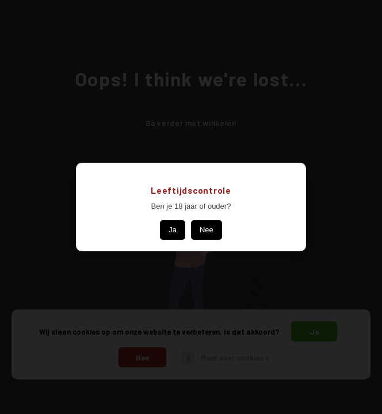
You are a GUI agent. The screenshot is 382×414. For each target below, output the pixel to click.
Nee (206, 229)
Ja (173, 229)
